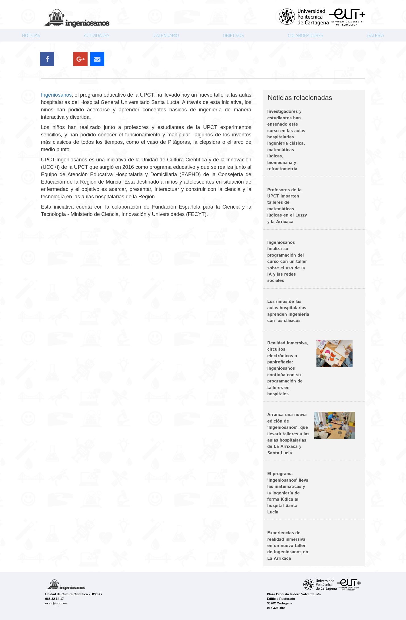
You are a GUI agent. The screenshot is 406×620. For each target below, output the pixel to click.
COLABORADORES (305, 35)
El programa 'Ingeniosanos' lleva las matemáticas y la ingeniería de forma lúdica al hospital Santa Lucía (287, 493)
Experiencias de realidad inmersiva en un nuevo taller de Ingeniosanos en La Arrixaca (287, 546)
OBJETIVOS (233, 35)
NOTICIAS (31, 35)
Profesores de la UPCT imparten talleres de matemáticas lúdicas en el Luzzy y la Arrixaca (287, 206)
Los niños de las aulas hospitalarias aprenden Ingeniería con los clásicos (288, 311)
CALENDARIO (166, 35)
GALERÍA (375, 35)
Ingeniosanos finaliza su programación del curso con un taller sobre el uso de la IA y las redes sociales (287, 261)
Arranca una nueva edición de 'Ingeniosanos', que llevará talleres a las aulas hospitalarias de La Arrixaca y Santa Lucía (288, 433)
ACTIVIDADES (96, 35)
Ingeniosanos (56, 95)
